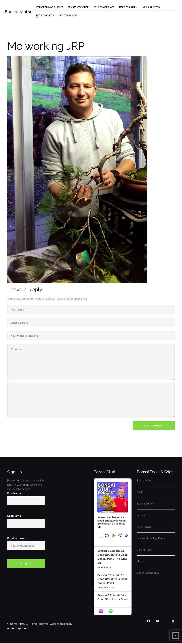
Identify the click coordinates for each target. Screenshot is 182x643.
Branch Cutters (145, 503)
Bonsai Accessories (148, 572)
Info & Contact (45, 14)
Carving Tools (145, 549)
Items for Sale (128, 6)
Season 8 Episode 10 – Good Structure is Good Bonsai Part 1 (112, 599)
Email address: (16, 538)
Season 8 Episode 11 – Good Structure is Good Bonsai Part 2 (112, 578)
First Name (14, 493)
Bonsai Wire (144, 480)
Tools (140, 492)
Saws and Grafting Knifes (151, 538)
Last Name (14, 515)
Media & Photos (151, 6)
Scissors (141, 515)
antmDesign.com (17, 628)
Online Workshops (103, 6)
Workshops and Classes (49, 6)
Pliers (140, 561)
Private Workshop (78, 6)
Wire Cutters (144, 526)
